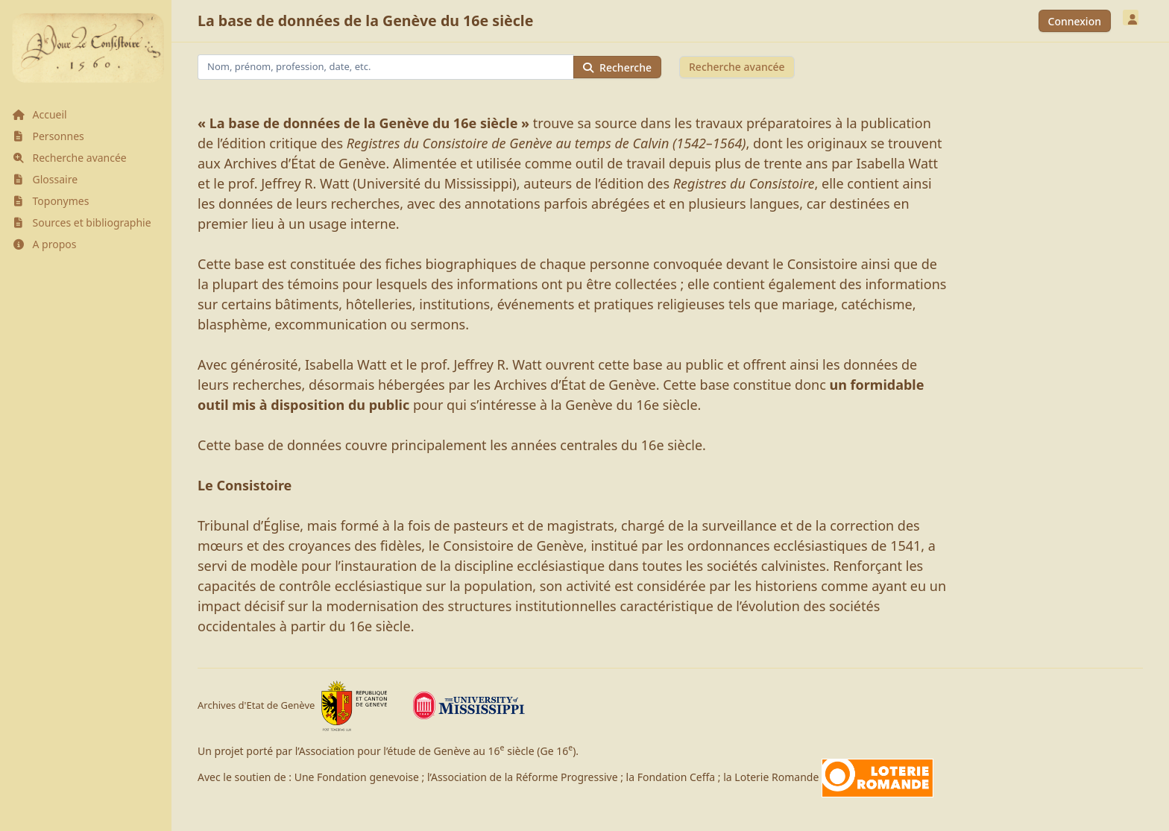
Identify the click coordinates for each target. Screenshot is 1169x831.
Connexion (1074, 21)
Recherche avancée (737, 67)
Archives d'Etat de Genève (293, 705)
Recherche (617, 67)
